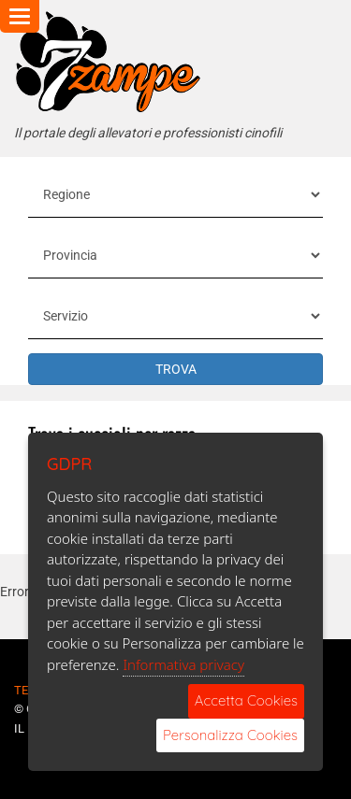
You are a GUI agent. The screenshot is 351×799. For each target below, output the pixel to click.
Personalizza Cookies (230, 735)
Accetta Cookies (246, 700)
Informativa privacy (183, 664)
